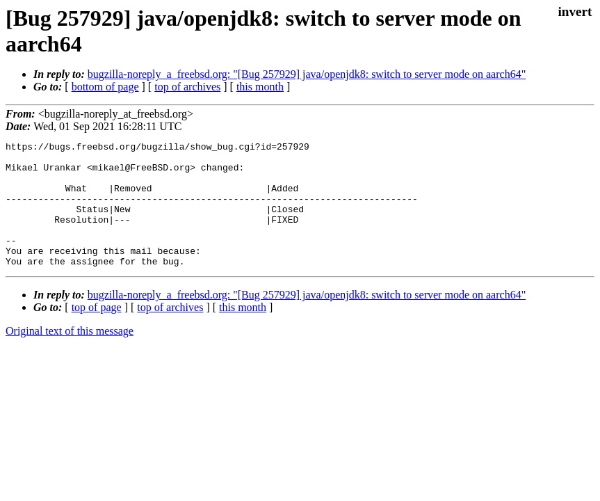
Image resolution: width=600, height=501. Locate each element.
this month (260, 87)
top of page (97, 332)
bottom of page (105, 87)
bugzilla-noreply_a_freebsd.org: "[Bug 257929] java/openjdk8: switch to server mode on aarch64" (307, 74)
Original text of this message (69, 356)
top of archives (187, 87)
